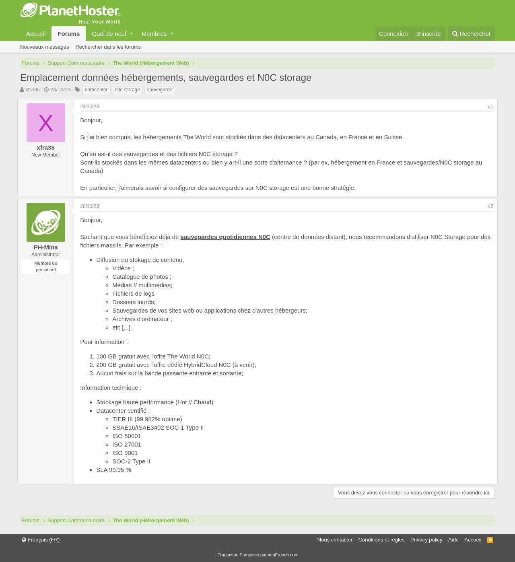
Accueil (35, 33)
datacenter (96, 90)
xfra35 (32, 89)
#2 (487, 206)
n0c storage (127, 90)
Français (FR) (41, 540)
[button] (132, 33)
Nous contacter (334, 540)
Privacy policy (426, 540)
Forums (69, 33)
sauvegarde (160, 90)
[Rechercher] (471, 33)
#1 (487, 106)
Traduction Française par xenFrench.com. (259, 554)
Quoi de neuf (109, 33)
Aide (453, 540)
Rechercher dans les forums (108, 47)
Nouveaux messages (44, 47)
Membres (154, 33)
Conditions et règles (381, 540)
